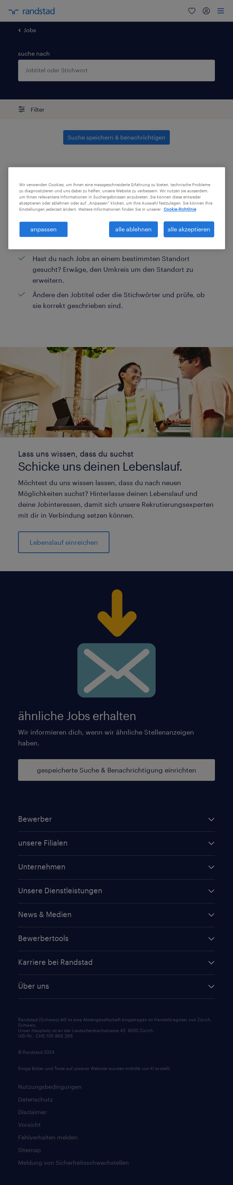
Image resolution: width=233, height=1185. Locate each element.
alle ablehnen (133, 229)
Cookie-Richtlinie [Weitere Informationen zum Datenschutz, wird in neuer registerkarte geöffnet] (180, 209)
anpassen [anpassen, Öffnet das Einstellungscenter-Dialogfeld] (43, 229)
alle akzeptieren (189, 229)
